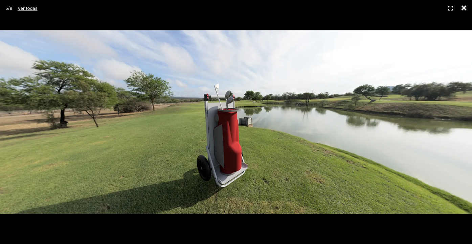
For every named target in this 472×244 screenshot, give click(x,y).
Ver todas (27, 8)
